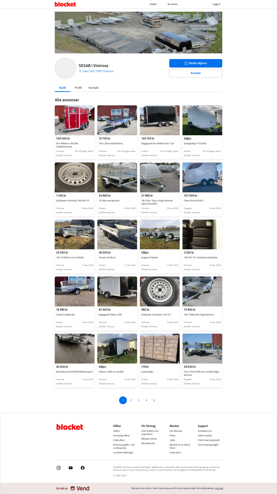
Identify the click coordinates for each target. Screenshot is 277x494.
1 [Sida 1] (123, 400)
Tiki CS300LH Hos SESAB (70, 257)
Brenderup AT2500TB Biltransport (74, 371)
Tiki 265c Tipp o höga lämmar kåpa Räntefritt (157, 202)
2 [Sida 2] (131, 400)
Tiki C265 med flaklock (111, 143)
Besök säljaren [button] (196, 63)
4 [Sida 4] (146, 400)
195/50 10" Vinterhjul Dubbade (200, 257)
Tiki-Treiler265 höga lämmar (199, 314)
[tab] (62, 87)
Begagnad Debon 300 (110, 314)
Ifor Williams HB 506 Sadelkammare (67, 145)
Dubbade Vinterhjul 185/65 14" (72, 200)
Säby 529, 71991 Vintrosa (96, 71)
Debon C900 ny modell (111, 371)
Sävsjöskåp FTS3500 (195, 143)
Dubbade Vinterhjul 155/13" (156, 314)
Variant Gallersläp (65, 314)
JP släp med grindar (109, 200)
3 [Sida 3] (138, 400)
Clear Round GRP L (194, 200)
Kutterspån (147, 371)
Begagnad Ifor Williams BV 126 (157, 143)
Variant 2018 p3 (107, 257)
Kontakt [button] (196, 73)
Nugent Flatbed (149, 257)
